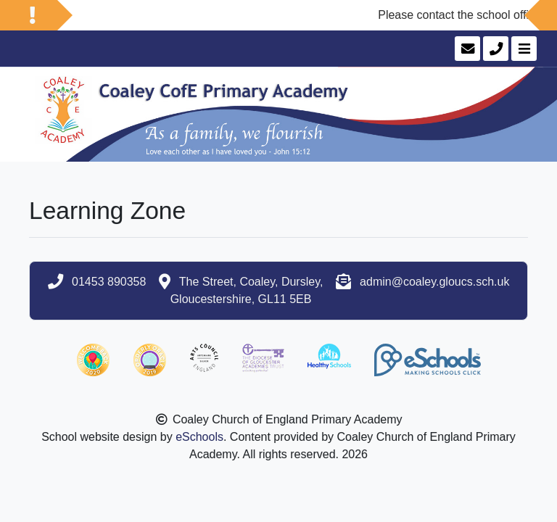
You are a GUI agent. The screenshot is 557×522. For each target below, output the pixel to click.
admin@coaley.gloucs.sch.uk (434, 282)
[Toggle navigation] (522, 48)
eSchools (199, 437)
